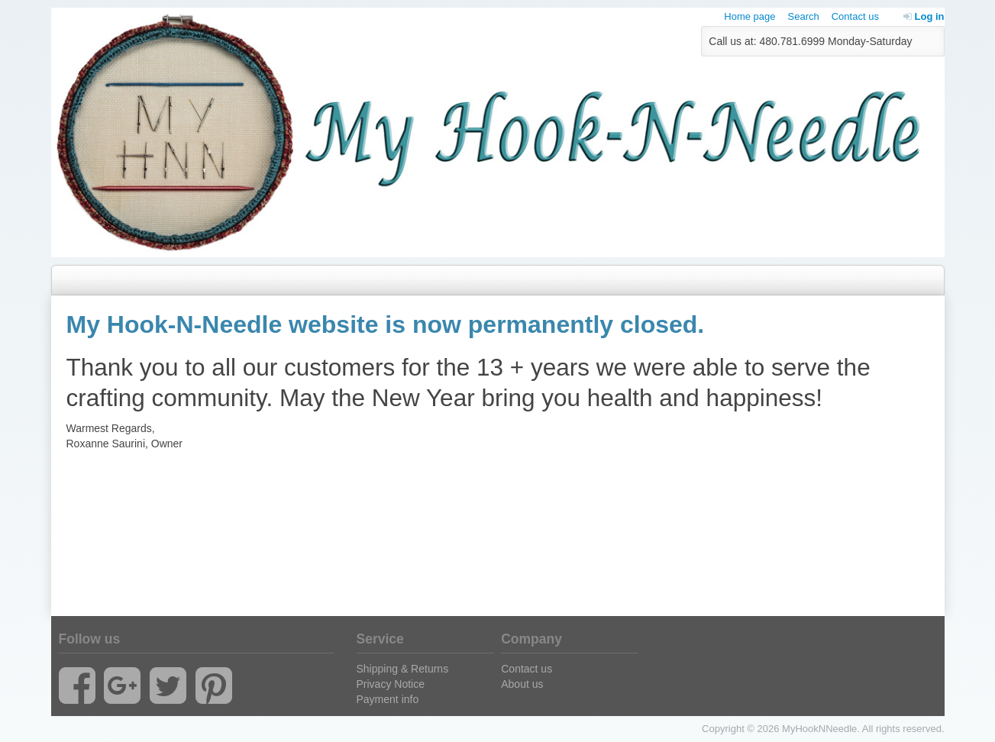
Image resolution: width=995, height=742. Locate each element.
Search (803, 16)
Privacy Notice (391, 684)
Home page (749, 16)
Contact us (855, 16)
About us (522, 684)
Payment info (388, 699)
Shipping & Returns (403, 669)
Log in (924, 16)
